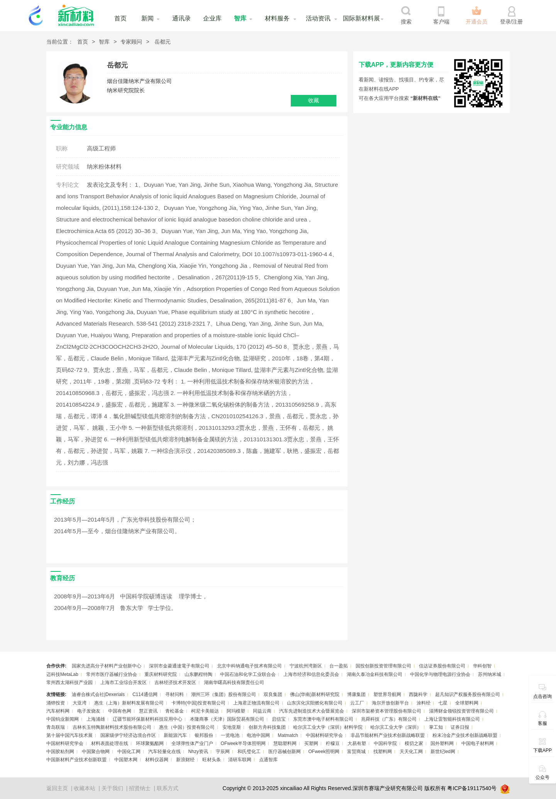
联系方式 (167, 788)
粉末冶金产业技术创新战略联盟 (464, 735)
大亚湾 (79, 703)
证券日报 (460, 727)
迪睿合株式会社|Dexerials (98, 694)
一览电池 (230, 735)
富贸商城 (356, 751)
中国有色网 (119, 711)
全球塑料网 (466, 703)
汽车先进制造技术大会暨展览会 (311, 711)
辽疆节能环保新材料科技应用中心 (147, 719)
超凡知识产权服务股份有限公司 (467, 694)
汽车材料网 (58, 711)
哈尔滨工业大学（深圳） (395, 727)
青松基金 (174, 711)
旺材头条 (211, 759)
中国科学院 (385, 743)
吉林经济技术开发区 (175, 682)
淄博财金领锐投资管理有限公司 (461, 711)
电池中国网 (258, 735)
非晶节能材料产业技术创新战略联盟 (388, 735)
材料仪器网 (156, 759)
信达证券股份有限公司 (442, 666)
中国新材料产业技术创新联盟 (76, 759)
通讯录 (181, 18)
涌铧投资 (55, 703)
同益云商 (262, 711)
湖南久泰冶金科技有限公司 (374, 674)
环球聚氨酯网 (150, 743)
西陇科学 (418, 694)
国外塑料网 (442, 743)
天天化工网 (411, 751)
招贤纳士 (140, 788)
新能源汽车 (175, 735)
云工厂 (357, 703)
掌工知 (436, 727)
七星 (443, 703)
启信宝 (279, 719)
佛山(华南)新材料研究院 (314, 694)
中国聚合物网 (96, 751)
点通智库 (268, 759)
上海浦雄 (95, 719)
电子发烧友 (88, 711)
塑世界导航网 (387, 694)
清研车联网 (239, 759)
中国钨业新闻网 (62, 719)
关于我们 (112, 788)
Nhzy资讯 (198, 751)
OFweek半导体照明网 (243, 743)
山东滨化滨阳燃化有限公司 (314, 703)
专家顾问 (131, 42)
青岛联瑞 (55, 727)
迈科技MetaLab (62, 674)
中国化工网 (129, 751)
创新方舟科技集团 (267, 727)
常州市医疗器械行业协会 (111, 674)
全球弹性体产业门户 (192, 743)
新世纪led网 (443, 751)
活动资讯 (318, 18)
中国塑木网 (125, 759)
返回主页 (57, 788)
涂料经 (424, 703)
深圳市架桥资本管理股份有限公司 (386, 711)
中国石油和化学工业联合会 (248, 674)
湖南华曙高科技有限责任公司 (234, 682)
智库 (240, 18)
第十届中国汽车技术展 (69, 735)
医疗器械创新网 (284, 751)
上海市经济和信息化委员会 (311, 674)
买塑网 (311, 743)
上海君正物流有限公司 (256, 703)
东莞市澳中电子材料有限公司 (323, 719)
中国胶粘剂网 (60, 751)
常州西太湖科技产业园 (69, 682)
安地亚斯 (231, 727)
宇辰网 (223, 751)
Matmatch (288, 735)
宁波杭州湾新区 (306, 666)
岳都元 (162, 42)
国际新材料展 (361, 18)
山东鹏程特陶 (198, 674)
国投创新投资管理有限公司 (383, 666)
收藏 (313, 100)
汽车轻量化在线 (164, 751)
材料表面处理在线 (109, 743)
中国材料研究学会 (324, 735)
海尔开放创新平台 (390, 703)
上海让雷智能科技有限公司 (452, 719)
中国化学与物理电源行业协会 (440, 674)
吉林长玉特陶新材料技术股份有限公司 (112, 727)
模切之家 (414, 743)
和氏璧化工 (249, 751)
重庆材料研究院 (160, 674)
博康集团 (356, 694)
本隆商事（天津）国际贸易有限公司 (227, 719)
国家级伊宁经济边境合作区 (128, 735)
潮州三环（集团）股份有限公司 (223, 694)
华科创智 (482, 666)
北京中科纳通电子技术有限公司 (249, 666)
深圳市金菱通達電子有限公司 (179, 666)
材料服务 (277, 18)
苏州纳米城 (489, 674)
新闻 (147, 18)
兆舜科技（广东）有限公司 (389, 719)
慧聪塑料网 (285, 743)
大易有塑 (357, 743)
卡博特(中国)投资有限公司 (198, 703)
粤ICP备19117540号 (472, 788)
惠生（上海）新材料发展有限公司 (129, 703)
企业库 (212, 18)
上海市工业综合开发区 (123, 682)
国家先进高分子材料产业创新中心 (106, 666)
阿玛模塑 (236, 711)
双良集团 (273, 694)
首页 (120, 18)
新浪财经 (185, 759)
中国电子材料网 (477, 743)
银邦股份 (204, 735)
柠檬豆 (333, 743)
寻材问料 (174, 694)
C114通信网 (145, 694)
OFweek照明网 (323, 751)
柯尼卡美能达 (205, 711)
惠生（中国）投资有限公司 (187, 727)
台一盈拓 (338, 666)
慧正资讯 (148, 711)
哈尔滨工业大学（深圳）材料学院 (328, 727)
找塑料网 (382, 751)
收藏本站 (84, 788)
